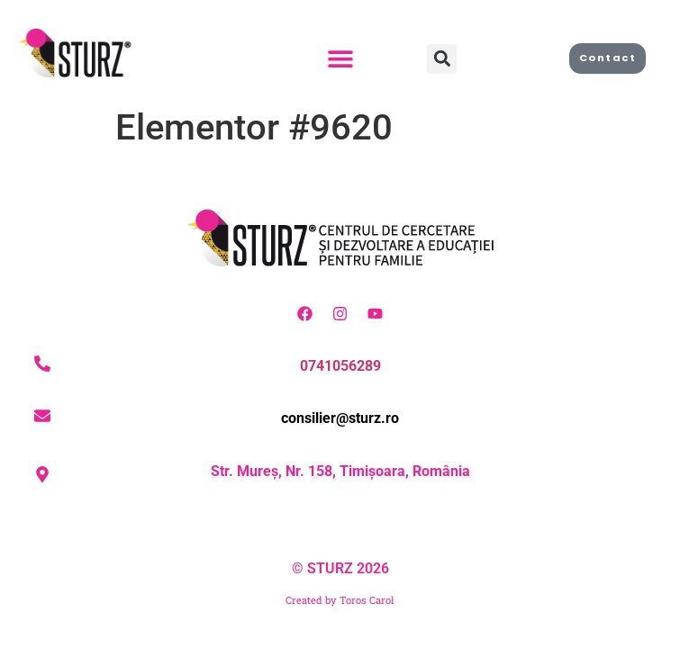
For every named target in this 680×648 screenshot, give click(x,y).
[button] (340, 59)
